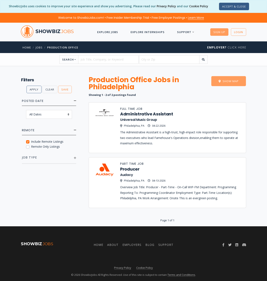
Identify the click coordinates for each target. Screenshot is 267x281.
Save (65, 89)
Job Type (29, 157)
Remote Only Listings (45, 147)
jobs (39, 47)
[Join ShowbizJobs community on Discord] (244, 245)
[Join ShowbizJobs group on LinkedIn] (236, 245)
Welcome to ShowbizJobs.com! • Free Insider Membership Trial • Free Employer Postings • (131, 18)
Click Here (226, 47)
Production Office (62, 47)
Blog (149, 245)
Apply (34, 89)
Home (27, 47)
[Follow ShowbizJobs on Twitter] (230, 245)
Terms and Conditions (181, 275)
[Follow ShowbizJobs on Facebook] (223, 245)
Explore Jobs (107, 32)
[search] (203, 59)
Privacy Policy (166, 6)
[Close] (234, 6)
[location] (169, 59)
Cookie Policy (198, 6)
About (112, 245)
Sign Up (219, 32)
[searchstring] (108, 59)
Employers (131, 245)
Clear (49, 89)
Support (184, 32)
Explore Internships (148, 32)
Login (238, 32)
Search (68, 59)
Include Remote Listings (47, 142)
